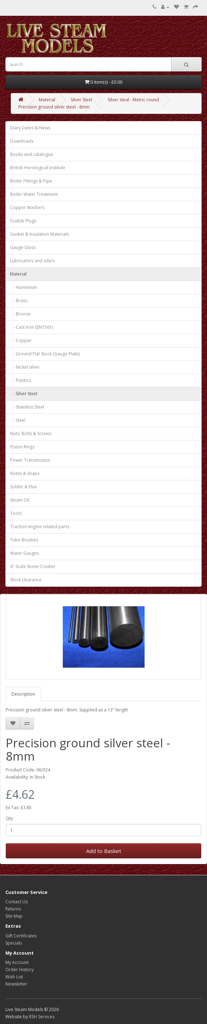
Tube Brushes (24, 540)
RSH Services (42, 1017)
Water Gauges (24, 553)
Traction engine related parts (39, 526)
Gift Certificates (21, 936)
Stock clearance (26, 580)
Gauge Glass (23, 247)
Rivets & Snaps (24, 473)
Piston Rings (22, 447)
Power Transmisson (30, 460)
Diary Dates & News (30, 128)
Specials (13, 943)
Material (47, 100)
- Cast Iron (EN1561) (31, 327)
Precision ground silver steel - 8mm (54, 107)
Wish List (14, 977)
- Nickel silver (25, 367)
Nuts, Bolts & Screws (30, 433)
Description (23, 694)
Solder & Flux (23, 487)
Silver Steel (81, 100)
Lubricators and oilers (32, 261)
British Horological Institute (37, 168)
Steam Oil (19, 500)
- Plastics (20, 380)
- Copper (21, 340)
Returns (13, 909)
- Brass (18, 300)
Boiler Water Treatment (34, 194)
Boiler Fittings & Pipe (31, 181)
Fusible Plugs (23, 221)
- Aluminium (23, 287)
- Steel (17, 420)
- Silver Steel (23, 394)
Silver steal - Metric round (133, 100)
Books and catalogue (31, 154)
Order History (19, 970)
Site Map (14, 916)
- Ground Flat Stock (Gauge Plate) (45, 354)
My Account (17, 962)
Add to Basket (103, 850)
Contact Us (16, 902)
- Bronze (20, 314)
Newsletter (16, 984)
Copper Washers (27, 207)
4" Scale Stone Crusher (33, 566)
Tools (16, 513)
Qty (9, 818)
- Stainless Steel (27, 407)
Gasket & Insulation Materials (39, 234)
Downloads (21, 141)
